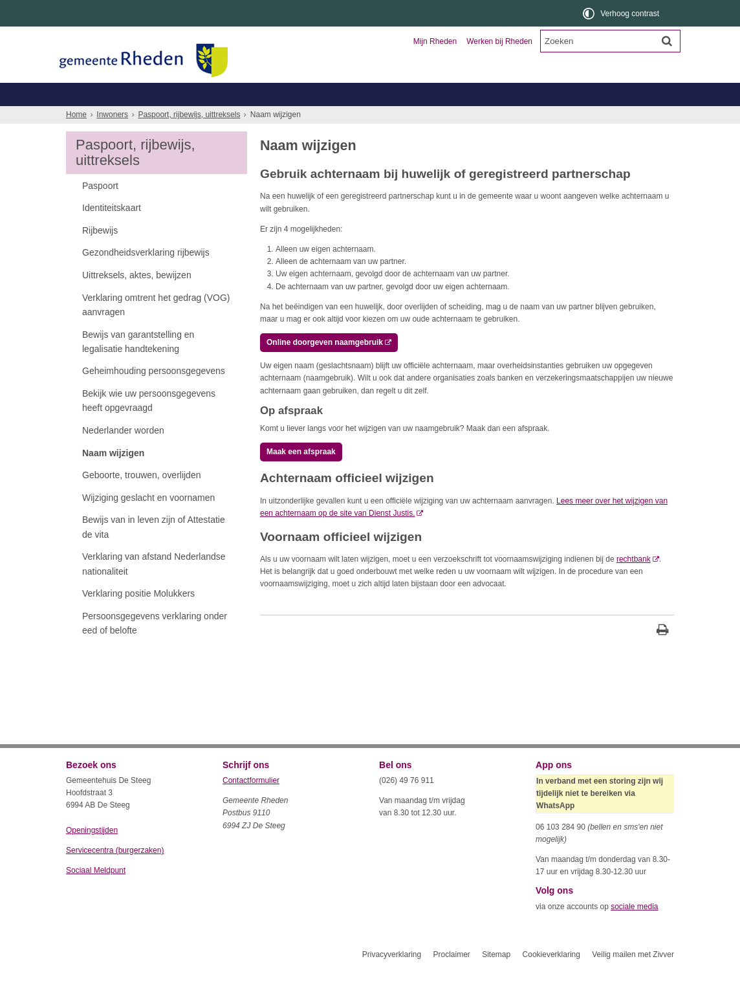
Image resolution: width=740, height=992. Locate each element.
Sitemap (496, 977)
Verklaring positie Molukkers (138, 617)
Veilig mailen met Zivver (633, 977)
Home (76, 137)
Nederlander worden (123, 453)
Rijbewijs (100, 253)
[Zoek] (667, 41)
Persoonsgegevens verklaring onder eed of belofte (154, 646)
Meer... (622, 117)
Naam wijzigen (113, 476)
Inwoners (103, 94)
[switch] (622, 13)
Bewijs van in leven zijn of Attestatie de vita (153, 550)
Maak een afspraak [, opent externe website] (301, 474)
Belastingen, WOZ (110, 117)
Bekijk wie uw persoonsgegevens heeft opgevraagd (148, 424)
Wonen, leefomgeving (547, 117)
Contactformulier (251, 803)
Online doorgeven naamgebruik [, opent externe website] (325, 365)
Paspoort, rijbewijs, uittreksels (189, 137)
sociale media (634, 929)
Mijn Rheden (435, 41)
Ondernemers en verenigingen (244, 94)
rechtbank (633, 582)
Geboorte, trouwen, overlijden (221, 117)
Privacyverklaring (391, 977)
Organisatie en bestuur (578, 94)
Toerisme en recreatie (423, 94)
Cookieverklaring (551, 977)
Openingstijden (92, 853)
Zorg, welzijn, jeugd (333, 117)
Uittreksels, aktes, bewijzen (136, 298)
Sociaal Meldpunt (95, 893)
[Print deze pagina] (663, 654)
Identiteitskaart (111, 231)
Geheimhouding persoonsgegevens (153, 394)
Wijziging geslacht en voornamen (148, 521)
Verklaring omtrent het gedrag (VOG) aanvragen (156, 328)
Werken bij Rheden (499, 41)
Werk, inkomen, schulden (438, 117)
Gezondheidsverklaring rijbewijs (146, 275)
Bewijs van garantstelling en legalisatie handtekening (138, 365)
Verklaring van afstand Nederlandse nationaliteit (154, 587)
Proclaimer (451, 977)
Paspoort (100, 209)
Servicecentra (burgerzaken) (115, 873)
